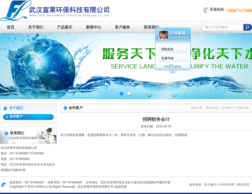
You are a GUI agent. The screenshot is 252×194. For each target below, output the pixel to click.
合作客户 (16, 116)
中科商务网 (226, 184)
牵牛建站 (210, 184)
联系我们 (151, 27)
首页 (10, 27)
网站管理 (243, 184)
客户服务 (122, 27)
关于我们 (35, 27)
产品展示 (64, 27)
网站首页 (212, 107)
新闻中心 (93, 27)
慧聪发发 (167, 49)
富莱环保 (167, 58)
